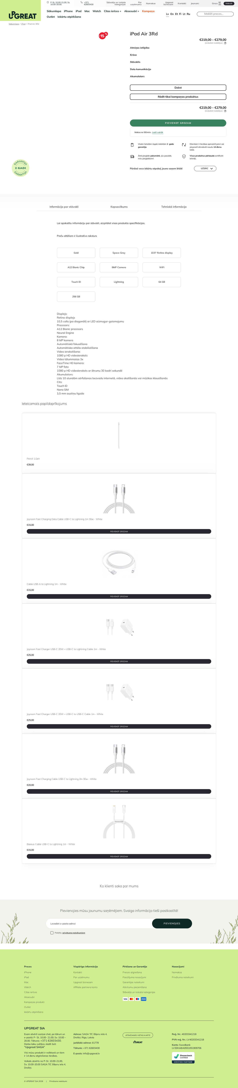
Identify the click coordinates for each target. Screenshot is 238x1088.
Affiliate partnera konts (85, 987)
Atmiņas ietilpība (139, 47)
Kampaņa (148, 11)
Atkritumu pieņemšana (135, 987)
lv (167, 14)
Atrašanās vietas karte (139, 1035)
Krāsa (133, 54)
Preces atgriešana (132, 972)
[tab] (64, 210)
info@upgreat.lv (91, 1053)
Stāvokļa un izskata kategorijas (115, 3)
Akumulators (137, 76)
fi (180, 14)
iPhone (68, 11)
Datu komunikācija (140, 69)
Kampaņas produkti (34, 1002)
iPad (78, 11)
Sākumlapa (54, 11)
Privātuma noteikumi (183, 977)
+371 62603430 (89, 3)
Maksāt (228, 3)
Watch (97, 11)
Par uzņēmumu (135, 3)
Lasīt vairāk (157, 133)
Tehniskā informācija (174, 209)
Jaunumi (194, 3)
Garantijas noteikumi (133, 982)
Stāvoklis (135, 61)
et (176, 14)
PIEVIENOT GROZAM (178, 123)
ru (188, 14)
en (172, 14)
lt (184, 14)
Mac (87, 11)
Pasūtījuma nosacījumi (134, 977)
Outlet (51, 16)
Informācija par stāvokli (64, 209)
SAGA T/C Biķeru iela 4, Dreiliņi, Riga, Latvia (90, 1036)
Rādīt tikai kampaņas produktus (178, 96)
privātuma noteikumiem (73, 938)
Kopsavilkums (119, 209)
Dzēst (178, 87)
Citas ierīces (111, 11)
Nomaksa (150, 3)
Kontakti (181, 3)
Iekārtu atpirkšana (69, 16)
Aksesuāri (130, 11)
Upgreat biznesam (168, 3)
